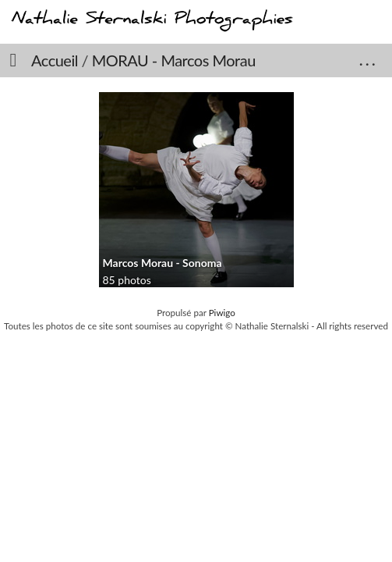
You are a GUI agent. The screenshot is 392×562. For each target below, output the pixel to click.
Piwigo (222, 313)
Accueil (54, 60)
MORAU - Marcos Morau (174, 60)
